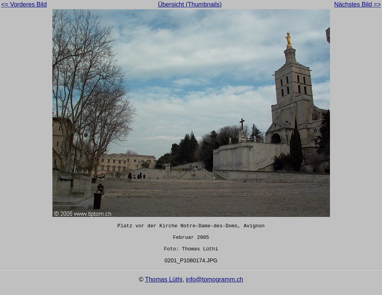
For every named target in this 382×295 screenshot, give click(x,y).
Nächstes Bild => (357, 4)
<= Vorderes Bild (24, 4)
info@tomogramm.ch (214, 285)
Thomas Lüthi (163, 285)
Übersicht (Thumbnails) (190, 4)
